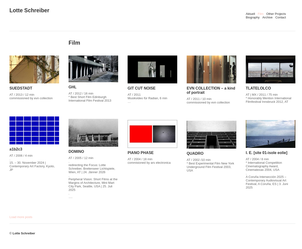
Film (261, 14)
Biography (253, 17)
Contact (280, 17)
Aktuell (250, 14)
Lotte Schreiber (29, 10)
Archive (267, 17)
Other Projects (276, 14)
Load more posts (20, 217)
